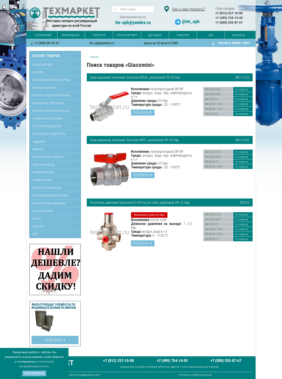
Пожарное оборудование (49, 203)
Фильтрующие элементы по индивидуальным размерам (54, 306)
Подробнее (55, 340)
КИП (35, 234)
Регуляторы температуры (49, 134)
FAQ (211, 35)
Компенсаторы (42, 180)
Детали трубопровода (47, 188)
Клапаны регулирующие (48, 103)
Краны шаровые (43, 64)
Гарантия (183, 35)
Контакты (238, 35)
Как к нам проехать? (188, 9)
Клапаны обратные (45, 87)
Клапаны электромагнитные (51, 110)
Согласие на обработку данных (195, 374)
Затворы (38, 72)
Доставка (154, 35)
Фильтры (38, 149)
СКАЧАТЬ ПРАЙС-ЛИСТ (234, 43)
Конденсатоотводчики (47, 118)
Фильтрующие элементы (48, 157)
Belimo (37, 218)
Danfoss (38, 226)
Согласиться (34, 373)
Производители (43, 211)
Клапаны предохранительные (52, 95)
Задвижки (39, 141)
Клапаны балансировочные (51, 195)
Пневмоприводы (43, 172)
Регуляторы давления (47, 126)
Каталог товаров (46, 56)
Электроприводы (44, 164)
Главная (94, 56)
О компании (43, 35)
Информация (71, 35)
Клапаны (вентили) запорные (51, 80)
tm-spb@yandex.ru (133, 22)
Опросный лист (127, 35)
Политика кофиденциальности (83, 374)
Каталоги (99, 35)
